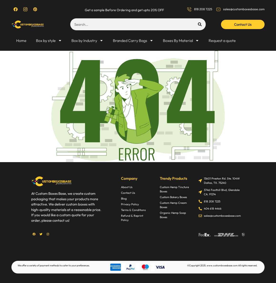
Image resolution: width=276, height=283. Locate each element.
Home (21, 40)
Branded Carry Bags (133, 40)
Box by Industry (87, 40)
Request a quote (222, 40)
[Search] (200, 24)
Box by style (49, 40)
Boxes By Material (181, 40)
